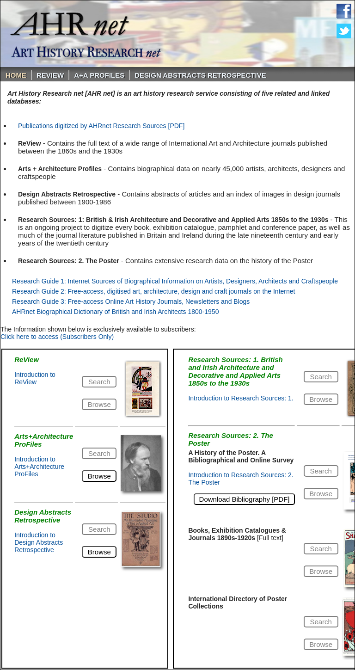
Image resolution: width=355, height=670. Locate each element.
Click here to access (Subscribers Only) (57, 336)
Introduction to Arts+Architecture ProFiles (39, 466)
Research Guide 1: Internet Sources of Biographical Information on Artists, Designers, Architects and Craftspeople (175, 281)
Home (16, 75)
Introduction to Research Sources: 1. (240, 398)
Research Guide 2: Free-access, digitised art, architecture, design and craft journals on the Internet (153, 291)
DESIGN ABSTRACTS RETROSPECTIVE (200, 75)
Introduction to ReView (34, 378)
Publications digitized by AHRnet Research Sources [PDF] (101, 125)
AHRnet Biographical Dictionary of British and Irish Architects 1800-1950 (115, 311)
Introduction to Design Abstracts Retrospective (38, 542)
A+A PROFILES (99, 75)
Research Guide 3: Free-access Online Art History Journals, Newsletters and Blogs (131, 301)
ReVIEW (50, 75)
